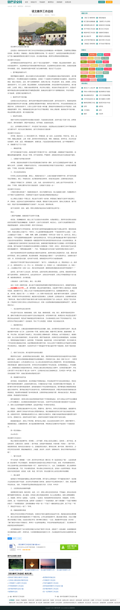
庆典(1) (106, 62)
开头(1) (107, 54)
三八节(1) (84, 72)
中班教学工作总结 (49, 580)
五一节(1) (105, 58)
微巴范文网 (57, 608)
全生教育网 (110, 602)
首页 (26, 2)
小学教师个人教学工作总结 (17, 583)
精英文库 (72, 600)
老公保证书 (87, 36)
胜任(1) (93, 80)
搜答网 (25, 602)
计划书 (101, 114)
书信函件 (42, 2)
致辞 (85, 114)
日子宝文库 (98, 600)
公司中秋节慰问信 (89, 40)
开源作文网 (31, 600)
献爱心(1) (91, 69)
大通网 (92, 600)
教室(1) (102, 65)
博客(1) (83, 62)
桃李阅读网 (79, 600)
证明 (85, 106)
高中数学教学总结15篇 (16, 589)
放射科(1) (94, 65)
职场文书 (34, 2)
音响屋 (18, 600)
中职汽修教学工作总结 (50, 583)
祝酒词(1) (91, 62)
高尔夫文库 (95, 602)
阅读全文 (47, 15)
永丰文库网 (59, 602)
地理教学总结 (12, 591)
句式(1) (83, 58)
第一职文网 (39, 602)
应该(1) (100, 54)
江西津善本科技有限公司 (70, 602)
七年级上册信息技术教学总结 (18, 580)
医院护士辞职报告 (104, 36)
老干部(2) (107, 69)
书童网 (52, 600)
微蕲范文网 (12, 602)
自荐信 (101, 106)
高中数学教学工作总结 (50, 589)
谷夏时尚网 (38, 600)
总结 (19, 538)
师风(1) (100, 72)
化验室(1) (93, 72)
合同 (100, 110)
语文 (9, 538)
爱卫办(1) (84, 54)
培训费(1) (98, 76)
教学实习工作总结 (18, 596)
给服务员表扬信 (104, 32)
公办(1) (90, 76)
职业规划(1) (85, 80)
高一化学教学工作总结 (50, 591)
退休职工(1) (102, 80)
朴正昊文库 (88, 602)
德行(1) (107, 72)
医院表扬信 (102, 18)
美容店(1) (107, 76)
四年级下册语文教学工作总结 (18, 577)
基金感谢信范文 (89, 95)
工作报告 (87, 110)
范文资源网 (106, 600)
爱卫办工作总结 (104, 29)
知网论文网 (65, 600)
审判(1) (83, 76)
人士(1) (83, 69)
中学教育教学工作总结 (16, 586)
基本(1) (97, 58)
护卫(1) (90, 58)
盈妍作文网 (46, 600)
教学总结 (28, 6)
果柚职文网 (32, 602)
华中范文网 (58, 600)
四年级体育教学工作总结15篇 (53, 586)
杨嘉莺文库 (113, 600)
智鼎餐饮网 (81, 602)
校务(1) (99, 69)
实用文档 (68, 2)
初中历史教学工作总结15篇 (68, 596)
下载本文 (53, 15)
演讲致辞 (59, 2)
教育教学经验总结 (49, 577)
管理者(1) (93, 54)
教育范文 (51, 2)
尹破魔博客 (24, 600)
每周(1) (99, 62)
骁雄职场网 (46, 602)
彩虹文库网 (19, 602)
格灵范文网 (86, 600)
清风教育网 (103, 602)
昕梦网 (52, 602)
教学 (14, 538)
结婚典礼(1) (85, 65)
